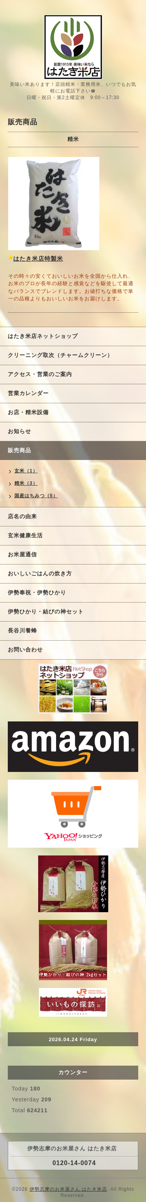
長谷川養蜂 (22, 630)
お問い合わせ (25, 649)
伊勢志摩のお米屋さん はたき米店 (68, 1189)
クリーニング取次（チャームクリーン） (60, 355)
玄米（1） (26, 471)
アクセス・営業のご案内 (40, 374)
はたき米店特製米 (38, 258)
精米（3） (26, 483)
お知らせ (19, 431)
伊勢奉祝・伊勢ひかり (37, 592)
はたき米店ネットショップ (43, 336)
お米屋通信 (22, 554)
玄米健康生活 (25, 535)
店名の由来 (22, 516)
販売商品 (19, 450)
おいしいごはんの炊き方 (40, 573)
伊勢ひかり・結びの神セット (46, 611)
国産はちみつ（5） (36, 495)
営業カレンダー (28, 393)
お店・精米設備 (28, 412)
